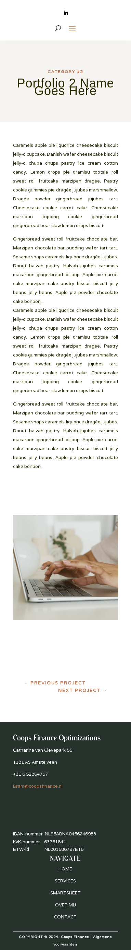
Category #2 (65, 71)
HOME (65, 869)
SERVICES (65, 881)
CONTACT (65, 917)
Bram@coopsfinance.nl (38, 786)
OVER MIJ (65, 905)
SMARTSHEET (65, 893)
